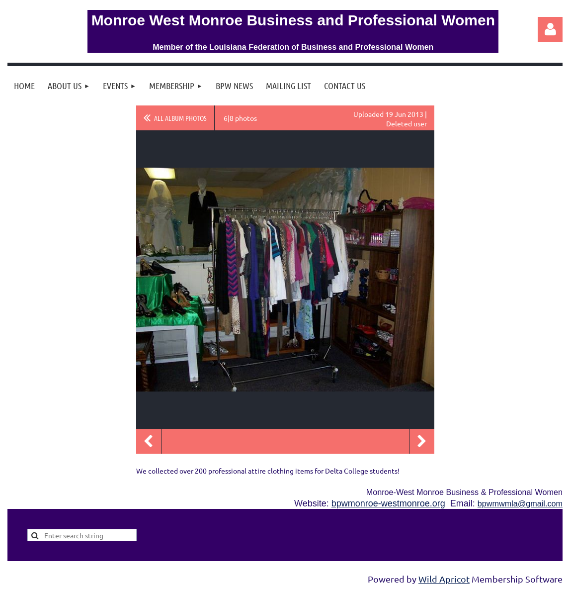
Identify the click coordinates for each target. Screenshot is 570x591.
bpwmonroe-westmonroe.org (388, 503)
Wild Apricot (444, 579)
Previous (148, 441)
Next (421, 441)
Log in (550, 29)
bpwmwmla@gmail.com (520, 503)
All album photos (180, 117)
